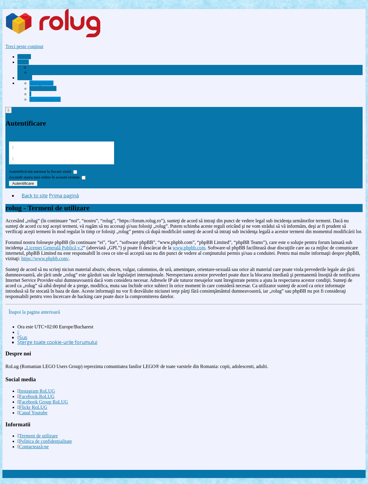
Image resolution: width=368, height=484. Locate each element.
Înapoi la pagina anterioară (34, 312)
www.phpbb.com (189, 247)
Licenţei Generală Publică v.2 (54, 247)
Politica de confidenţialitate (45, 441)
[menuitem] (55, 67)
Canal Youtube (33, 412)
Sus (23, 337)
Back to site (35, 195)
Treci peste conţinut (24, 46)
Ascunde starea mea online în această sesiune (47, 177)
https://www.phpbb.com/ (45, 258)
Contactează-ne (34, 446)
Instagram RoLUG (37, 391)
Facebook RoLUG (37, 396)
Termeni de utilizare (38, 435)
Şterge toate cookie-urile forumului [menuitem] (57, 342)
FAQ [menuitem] (35, 72)
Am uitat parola (21, 166)
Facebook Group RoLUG (43, 401)
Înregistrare (16, 136)
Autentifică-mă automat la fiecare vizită (43, 171)
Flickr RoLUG (33, 407)
